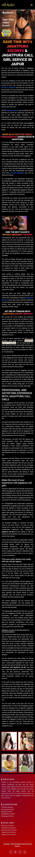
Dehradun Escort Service (9, 830)
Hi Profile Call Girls (7, 807)
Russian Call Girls (6, 812)
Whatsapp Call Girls (7, 816)
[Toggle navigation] (31, 5)
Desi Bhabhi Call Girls (8, 814)
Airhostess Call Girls (7, 809)
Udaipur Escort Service (8, 834)
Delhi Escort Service (7, 825)
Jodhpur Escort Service (8, 832)
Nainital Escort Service (8, 828)
